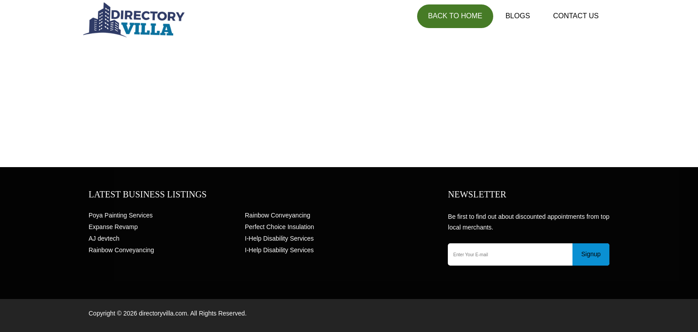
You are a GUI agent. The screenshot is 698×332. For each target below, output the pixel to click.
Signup (591, 254)
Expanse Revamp (113, 226)
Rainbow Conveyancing (121, 250)
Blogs (517, 16)
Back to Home (455, 16)
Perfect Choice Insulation (279, 226)
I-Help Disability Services (279, 238)
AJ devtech (104, 238)
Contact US (576, 16)
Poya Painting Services (121, 215)
